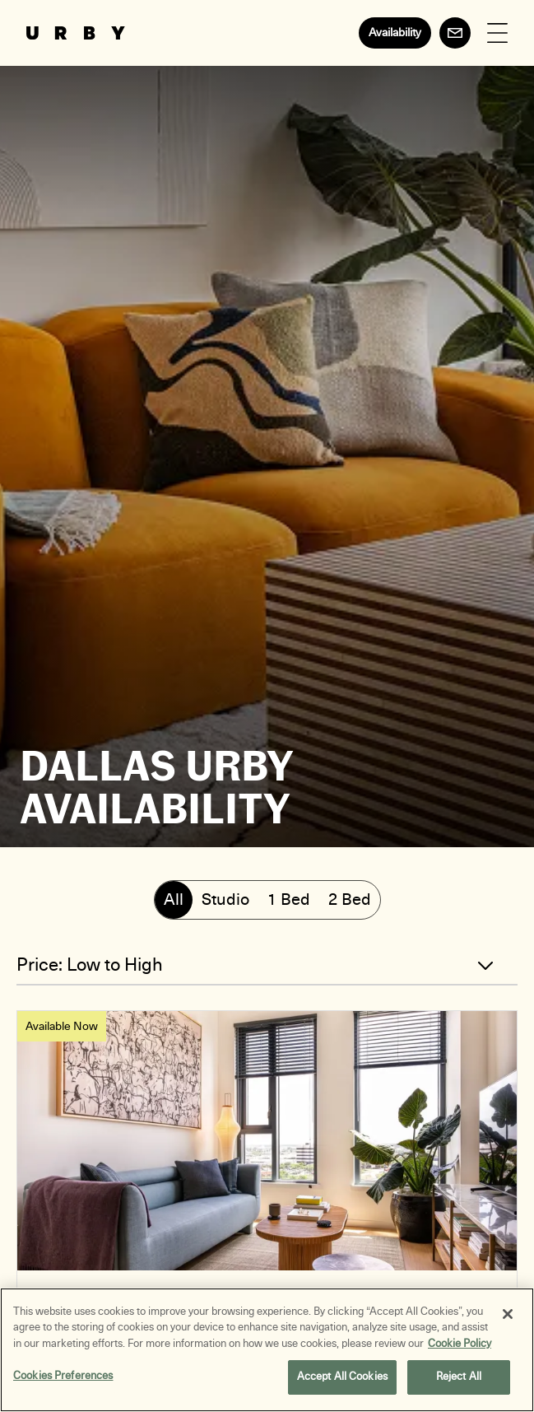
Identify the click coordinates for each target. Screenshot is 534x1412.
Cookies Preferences (63, 1375)
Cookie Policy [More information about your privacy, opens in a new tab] (459, 1343)
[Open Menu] (497, 33)
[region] (267, 1350)
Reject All (458, 1376)
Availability (395, 33)
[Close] (508, 1314)
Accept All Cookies (342, 1376)
